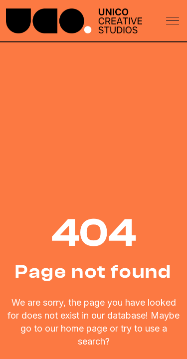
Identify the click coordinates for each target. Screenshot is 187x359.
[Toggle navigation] (173, 21)
